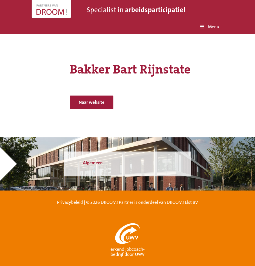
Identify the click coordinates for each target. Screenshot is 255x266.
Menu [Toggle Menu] (209, 27)
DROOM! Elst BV (182, 202)
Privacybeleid (70, 202)
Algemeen (93, 163)
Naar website (91, 102)
